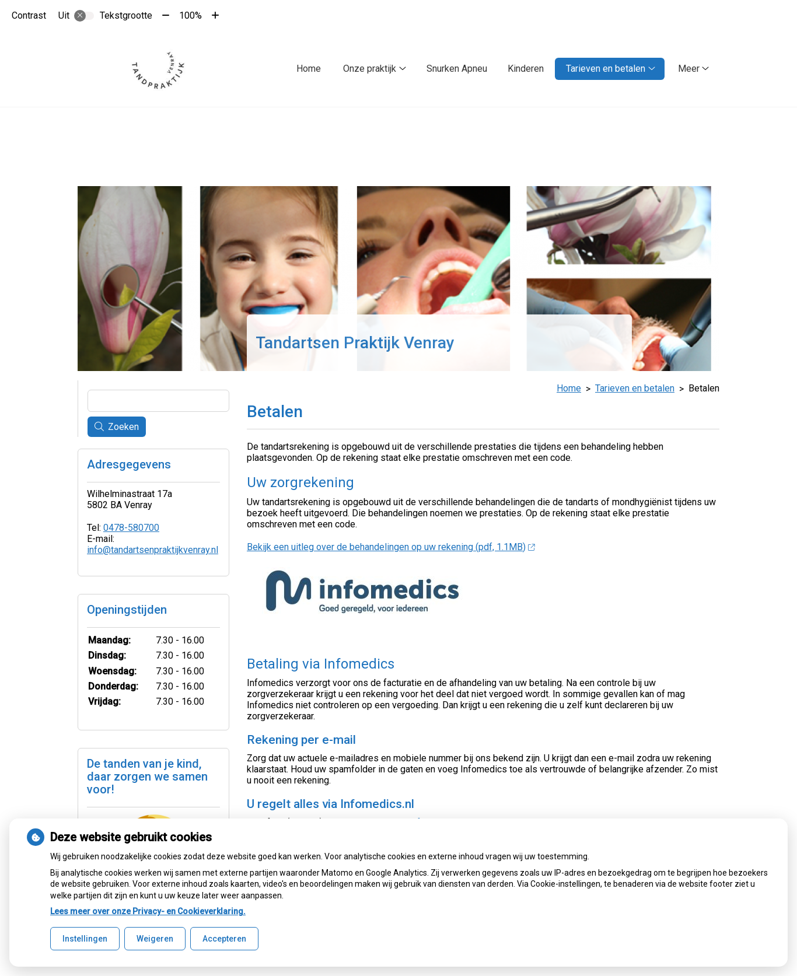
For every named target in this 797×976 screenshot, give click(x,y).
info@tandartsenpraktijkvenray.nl (152, 547)
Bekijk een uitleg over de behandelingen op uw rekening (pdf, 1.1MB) (390, 544)
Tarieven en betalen (605, 68)
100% (190, 15)
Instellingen (84, 938)
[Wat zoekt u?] (158, 398)
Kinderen (526, 68)
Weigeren (155, 938)
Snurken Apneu (457, 68)
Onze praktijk (369, 68)
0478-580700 (131, 525)
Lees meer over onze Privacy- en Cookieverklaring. (148, 911)
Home (308, 68)
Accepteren (224, 938)
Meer (689, 68)
